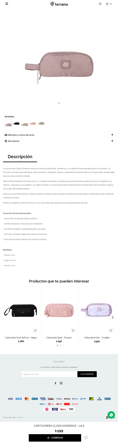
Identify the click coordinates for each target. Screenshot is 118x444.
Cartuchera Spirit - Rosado (59, 338)
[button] (59, 103)
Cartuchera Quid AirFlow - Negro (21, 338)
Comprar (57, 437)
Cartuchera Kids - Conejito (97, 338)
